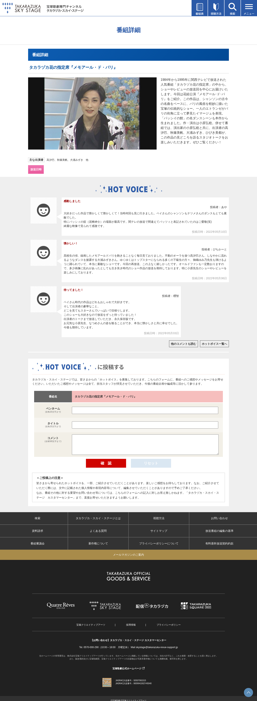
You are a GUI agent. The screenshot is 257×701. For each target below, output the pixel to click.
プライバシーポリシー (169, 624)
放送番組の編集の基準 (219, 530)
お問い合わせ (219, 518)
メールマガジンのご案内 (128, 554)
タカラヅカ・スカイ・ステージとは (98, 518)
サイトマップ (158, 530)
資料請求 (37, 530)
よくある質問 (98, 530)
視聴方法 (158, 518)
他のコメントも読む (183, 343)
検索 (37, 518)
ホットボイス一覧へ (214, 343)
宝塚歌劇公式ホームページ (126, 668)
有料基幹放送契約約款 (219, 543)
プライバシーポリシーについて (158, 543)
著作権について (98, 543)
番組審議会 (38, 543)
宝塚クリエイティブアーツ (90, 624)
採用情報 (131, 624)
